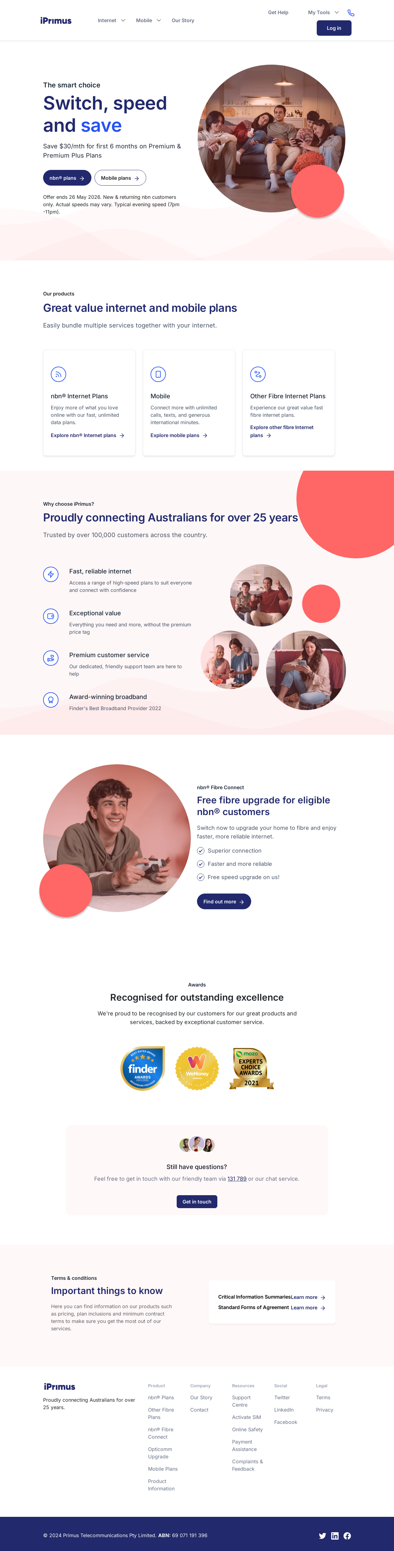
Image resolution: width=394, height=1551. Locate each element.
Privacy (324, 1409)
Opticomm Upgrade (160, 1452)
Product (156, 1385)
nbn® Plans (161, 1397)
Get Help (278, 12)
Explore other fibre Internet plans (282, 431)
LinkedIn (284, 1409)
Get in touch (197, 1201)
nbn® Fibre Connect (160, 1433)
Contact (199, 1409)
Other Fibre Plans (161, 1413)
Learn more (304, 1297)
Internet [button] (107, 20)
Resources (243, 1385)
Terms (323, 1397)
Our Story (183, 20)
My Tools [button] (319, 12)
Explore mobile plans (175, 435)
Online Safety (247, 1429)
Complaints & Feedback (247, 1465)
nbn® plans (63, 178)
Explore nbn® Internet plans (83, 435)
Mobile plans (116, 178)
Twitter (282, 1397)
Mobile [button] (144, 20)
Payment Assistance (244, 1445)
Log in (334, 28)
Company (200, 1385)
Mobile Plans (163, 1468)
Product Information (161, 1484)
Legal (322, 1385)
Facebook (285, 1422)
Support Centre (241, 1401)
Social (280, 1385)
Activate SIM (246, 1417)
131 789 (237, 1178)
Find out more (219, 901)
